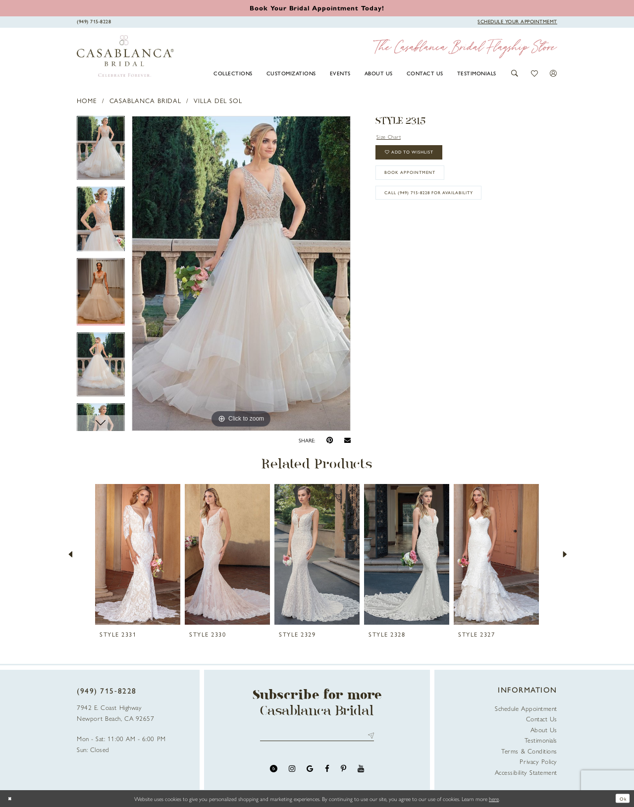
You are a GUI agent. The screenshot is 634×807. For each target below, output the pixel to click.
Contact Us (541, 718)
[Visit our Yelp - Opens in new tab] (273, 771)
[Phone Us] (94, 21)
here (494, 799)
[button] (515, 73)
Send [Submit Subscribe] (369, 737)
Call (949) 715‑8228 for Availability (443, 207)
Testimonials (541, 740)
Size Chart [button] (391, 137)
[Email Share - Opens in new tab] (347, 440)
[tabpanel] (101, 151)
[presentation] (137, 554)
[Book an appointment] (317, 7)
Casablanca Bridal (145, 100)
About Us (543, 729)
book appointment (419, 181)
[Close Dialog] (11, 798)
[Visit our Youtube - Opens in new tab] (361, 771)
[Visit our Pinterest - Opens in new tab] (343, 771)
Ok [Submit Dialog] (621, 799)
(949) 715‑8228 (107, 690)
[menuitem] (233, 72)
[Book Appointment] (517, 21)
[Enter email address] (317, 737)
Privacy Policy (538, 761)
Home (87, 100)
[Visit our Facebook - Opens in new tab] (327, 771)
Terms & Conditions (529, 750)
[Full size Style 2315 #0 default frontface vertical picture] (241, 273)
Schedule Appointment (526, 708)
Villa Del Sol (218, 100)
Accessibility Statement (526, 772)
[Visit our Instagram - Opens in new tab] (292, 771)
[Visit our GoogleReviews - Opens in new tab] (310, 771)
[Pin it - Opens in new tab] (329, 440)
